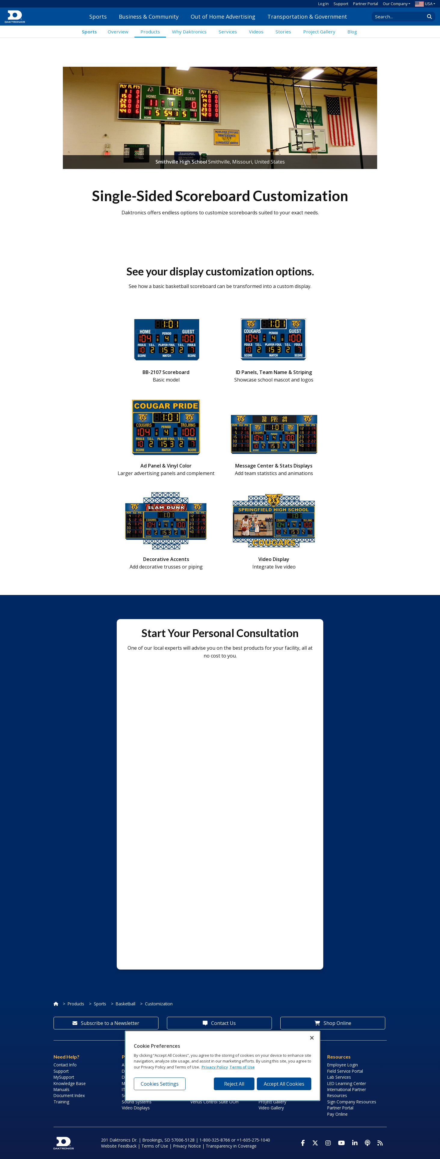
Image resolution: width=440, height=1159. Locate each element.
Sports (98, 16)
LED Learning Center (346, 1083)
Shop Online (333, 1023)
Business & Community (149, 16)
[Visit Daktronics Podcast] (367, 1143)
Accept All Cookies (284, 1084)
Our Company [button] (395, 3)
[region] (222, 1066)
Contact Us (219, 1023)
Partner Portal (365, 3)
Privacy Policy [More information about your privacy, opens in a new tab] (215, 1067)
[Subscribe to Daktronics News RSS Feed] (380, 1143)
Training (61, 1102)
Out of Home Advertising (223, 16)
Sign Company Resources (351, 1102)
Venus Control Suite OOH (214, 1102)
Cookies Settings (160, 1084)
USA (423, 3)
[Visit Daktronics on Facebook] (303, 1143)
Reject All (234, 1084)
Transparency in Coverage (231, 1146)
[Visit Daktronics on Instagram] (328, 1143)
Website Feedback (119, 1146)
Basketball (125, 1004)
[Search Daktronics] (401, 17)
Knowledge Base (70, 1083)
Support (341, 3)
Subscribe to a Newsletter (105, 1023)
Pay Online (337, 1114)
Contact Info (65, 1065)
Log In (323, 3)
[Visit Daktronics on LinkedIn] (355, 1143)
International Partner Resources (346, 1092)
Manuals (61, 1089)
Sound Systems (137, 1102)
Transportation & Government (307, 16)
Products (76, 1004)
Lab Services (339, 1077)
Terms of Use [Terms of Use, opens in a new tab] (242, 1067)
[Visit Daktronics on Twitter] (315, 1143)
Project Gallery (272, 1102)
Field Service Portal (345, 1071)
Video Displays (136, 1108)
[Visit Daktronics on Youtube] (341, 1143)
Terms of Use (154, 1146)
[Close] (311, 1037)
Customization (159, 1004)
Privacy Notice (187, 1146)
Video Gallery (271, 1108)
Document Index (69, 1095)
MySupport (64, 1077)
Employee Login (342, 1065)
